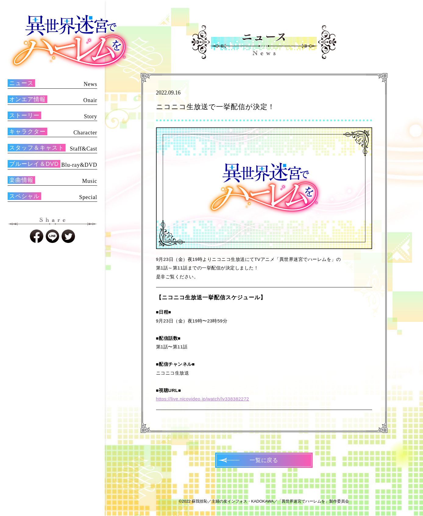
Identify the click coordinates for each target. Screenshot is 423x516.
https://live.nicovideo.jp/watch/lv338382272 (202, 398)
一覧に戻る (264, 460)
